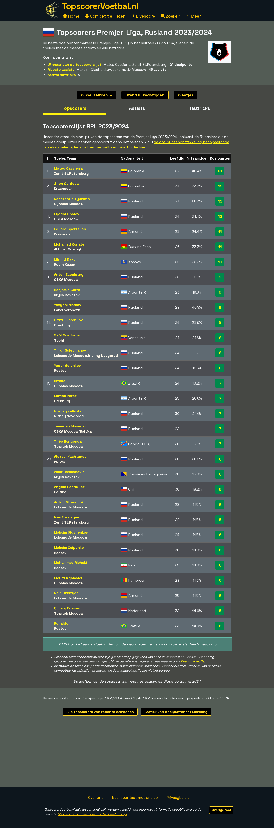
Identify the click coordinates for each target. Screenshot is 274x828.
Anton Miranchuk (69, 502)
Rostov (60, 370)
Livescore (143, 16)
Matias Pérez (65, 395)
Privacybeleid (178, 797)
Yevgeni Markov (67, 304)
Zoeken (170, 16)
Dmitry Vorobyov (68, 320)
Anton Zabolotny (68, 274)
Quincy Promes (67, 608)
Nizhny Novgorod (103, 355)
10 (220, 262)
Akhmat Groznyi (67, 249)
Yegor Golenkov (67, 365)
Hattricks (200, 108)
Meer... (194, 16)
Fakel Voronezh (67, 310)
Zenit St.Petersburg (71, 173)
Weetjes (185, 95)
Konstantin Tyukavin (72, 198)
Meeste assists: (62, 69)
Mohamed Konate (69, 244)
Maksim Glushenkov (71, 532)
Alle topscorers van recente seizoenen (100, 711)
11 (220, 231)
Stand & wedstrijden (144, 95)
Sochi (59, 340)
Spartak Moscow (68, 446)
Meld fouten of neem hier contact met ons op (92, 814)
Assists (137, 108)
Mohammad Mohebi (70, 562)
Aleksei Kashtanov (70, 456)
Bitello (59, 380)
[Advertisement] (137, 757)
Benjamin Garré (67, 289)
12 (220, 216)
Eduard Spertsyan (70, 229)
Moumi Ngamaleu (68, 578)
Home (71, 16)
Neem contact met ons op (135, 797)
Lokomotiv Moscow (70, 355)
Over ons (95, 797)
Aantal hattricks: (62, 74)
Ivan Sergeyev (66, 517)
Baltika (86, 431)
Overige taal (221, 810)
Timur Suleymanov (70, 350)
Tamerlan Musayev (70, 426)
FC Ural (60, 461)
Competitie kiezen (105, 16)
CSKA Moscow (66, 219)
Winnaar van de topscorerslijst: (75, 64)
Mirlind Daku (65, 259)
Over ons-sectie (192, 661)
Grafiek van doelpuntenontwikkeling (176, 711)
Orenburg (62, 325)
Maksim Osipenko (69, 547)
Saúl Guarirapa (67, 335)
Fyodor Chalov (66, 214)
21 (220, 171)
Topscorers (74, 108)
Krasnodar (63, 188)
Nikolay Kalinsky (68, 411)
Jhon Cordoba (66, 183)
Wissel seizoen (97, 95)
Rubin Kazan (64, 264)
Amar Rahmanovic (69, 471)
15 (220, 186)
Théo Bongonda (68, 441)
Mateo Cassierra (68, 168)
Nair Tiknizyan (66, 593)
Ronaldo (61, 623)
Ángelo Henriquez (69, 487)
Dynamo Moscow (68, 203)
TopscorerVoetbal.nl (100, 6)
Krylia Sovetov (67, 295)
